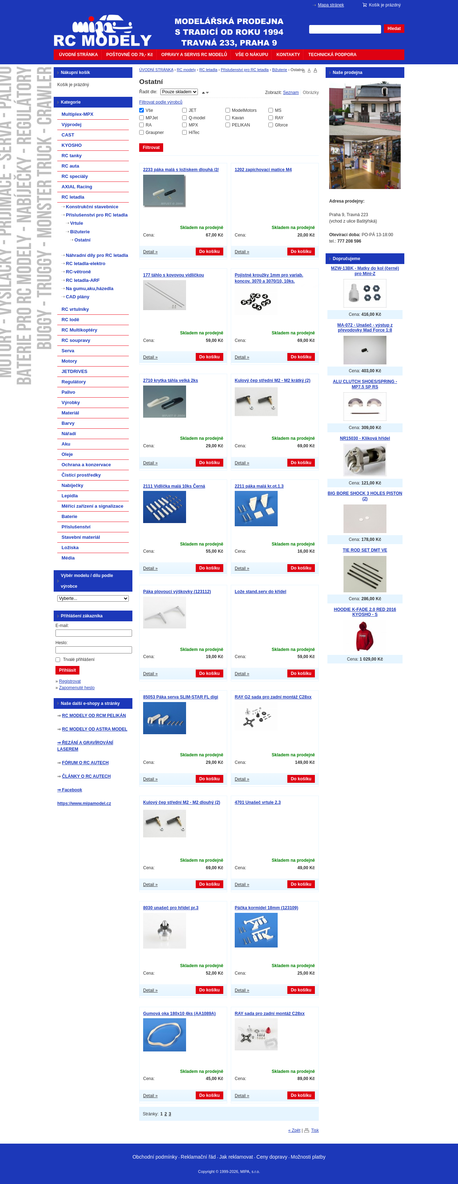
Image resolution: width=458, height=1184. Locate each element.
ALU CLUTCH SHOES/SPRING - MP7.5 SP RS (365, 384)
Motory (69, 361)
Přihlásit (67, 670)
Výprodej (72, 124)
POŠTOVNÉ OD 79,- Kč (129, 54)
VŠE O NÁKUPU (251, 54)
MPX (193, 125)
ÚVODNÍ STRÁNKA (78, 54)
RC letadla (208, 70)
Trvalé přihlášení (78, 659)
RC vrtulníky (75, 309)
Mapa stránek (331, 5)
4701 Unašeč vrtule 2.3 (258, 802)
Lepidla (70, 495)
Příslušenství (76, 526)
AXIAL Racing (77, 186)
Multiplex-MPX (77, 114)
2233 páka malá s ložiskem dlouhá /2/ (181, 169)
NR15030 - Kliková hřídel (365, 438)
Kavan (238, 117)
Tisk (315, 1130)
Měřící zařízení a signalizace (92, 506)
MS (278, 110)
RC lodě (70, 319)
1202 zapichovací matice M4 (263, 169)
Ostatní (82, 240)
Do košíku (209, 251)
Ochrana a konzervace (86, 464)
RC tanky (72, 155)
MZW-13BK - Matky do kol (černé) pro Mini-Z (365, 271)
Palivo (68, 392)
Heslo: (61, 642)
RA (149, 125)
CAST (68, 135)
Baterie (69, 516)
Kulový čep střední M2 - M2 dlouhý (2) (181, 802)
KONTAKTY (288, 54)
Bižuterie (279, 70)
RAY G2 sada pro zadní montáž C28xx (273, 697)
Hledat (394, 28)
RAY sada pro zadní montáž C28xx (269, 1013)
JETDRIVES (74, 371)
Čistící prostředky (81, 475)
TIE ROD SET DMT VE (365, 550)
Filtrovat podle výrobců (160, 102)
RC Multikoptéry (79, 330)
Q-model (197, 117)
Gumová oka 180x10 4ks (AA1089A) (179, 1013)
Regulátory (74, 381)
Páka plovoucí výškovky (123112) (177, 591)
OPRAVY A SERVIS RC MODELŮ (194, 54)
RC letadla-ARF (83, 280)
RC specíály (75, 176)
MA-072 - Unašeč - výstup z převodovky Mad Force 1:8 (365, 328)
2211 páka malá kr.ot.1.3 (259, 486)
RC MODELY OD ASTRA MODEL (94, 729)
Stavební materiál (81, 537)
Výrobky (71, 402)
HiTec (194, 132)
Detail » (150, 251)
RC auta (70, 166)
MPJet (152, 117)
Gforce (281, 125)
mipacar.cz (107, 26)
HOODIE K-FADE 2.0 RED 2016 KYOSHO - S (365, 612)
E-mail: (62, 625)
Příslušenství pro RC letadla (245, 70)
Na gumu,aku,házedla (89, 288)
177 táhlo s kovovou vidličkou (173, 275)
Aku (66, 444)
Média (68, 558)
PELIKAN (241, 125)
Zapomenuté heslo (76, 687)
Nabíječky (72, 485)
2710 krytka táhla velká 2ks (170, 380)
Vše (149, 110)
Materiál (70, 413)
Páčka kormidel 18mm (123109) (266, 907)
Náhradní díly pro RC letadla (97, 255)
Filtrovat (151, 147)
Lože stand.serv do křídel (260, 591)
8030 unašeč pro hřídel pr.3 (171, 907)
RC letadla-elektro (86, 263)
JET (192, 110)
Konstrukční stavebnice (92, 206)
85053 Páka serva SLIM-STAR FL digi (180, 697)
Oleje (67, 454)
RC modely (186, 70)
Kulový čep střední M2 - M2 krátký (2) (272, 380)
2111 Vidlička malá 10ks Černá (174, 486)
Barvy (68, 423)
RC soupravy (76, 340)
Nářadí (69, 433)
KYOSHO (72, 145)
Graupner (155, 132)
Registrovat (70, 681)
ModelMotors (244, 110)
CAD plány (77, 296)
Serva (68, 350)
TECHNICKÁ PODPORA (332, 54)
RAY (279, 117)
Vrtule (76, 223)
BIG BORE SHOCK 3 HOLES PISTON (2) (365, 496)
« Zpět (294, 1130)
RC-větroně (78, 271)
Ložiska (70, 547)
